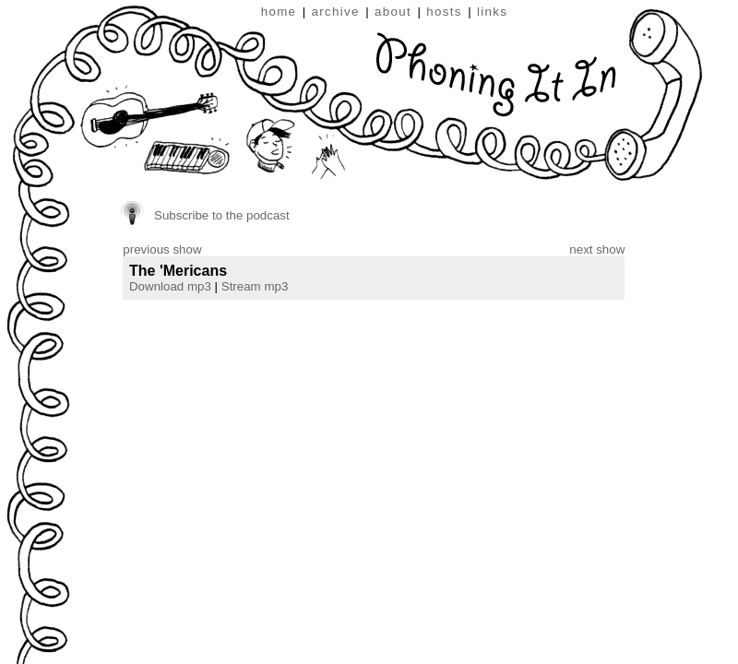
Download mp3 (170, 286)
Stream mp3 (255, 286)
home (279, 11)
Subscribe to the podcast (222, 215)
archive (336, 11)
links (492, 11)
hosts (444, 11)
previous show (162, 249)
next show (597, 249)
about (393, 11)
